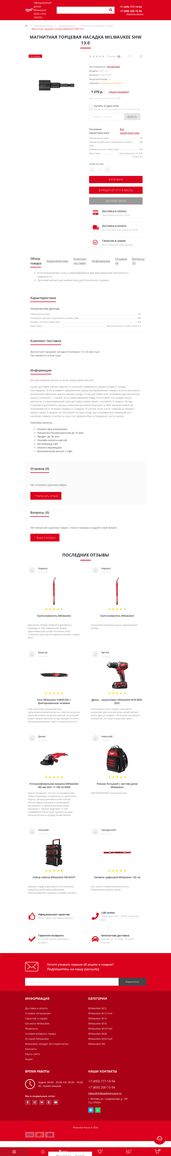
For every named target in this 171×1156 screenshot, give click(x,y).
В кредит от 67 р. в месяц (116, 189)
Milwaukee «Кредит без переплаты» (47, 1042)
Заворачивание (67, 25)
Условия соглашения (37, 1012)
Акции (29, 1058)
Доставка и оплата (114, 210)
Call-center (108, 911)
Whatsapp (98, 1109)
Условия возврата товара (40, 1032)
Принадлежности (43, 25)
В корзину (115, 179)
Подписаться (132, 980)
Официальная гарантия (54, 913)
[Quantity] (99, 169)
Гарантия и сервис (114, 239)
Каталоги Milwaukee (37, 1022)
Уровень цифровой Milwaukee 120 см (117, 876)
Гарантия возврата (51, 934)
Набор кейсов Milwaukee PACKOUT (54, 876)
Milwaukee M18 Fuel (100, 1027)
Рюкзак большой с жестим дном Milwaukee (117, 784)
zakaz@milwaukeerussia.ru (105, 1092)
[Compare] (140, 56)
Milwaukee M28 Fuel (100, 1037)
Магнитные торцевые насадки (98, 25)
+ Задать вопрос (45, 536)
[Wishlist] (129, 56)
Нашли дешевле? (119, 91)
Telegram (91, 1109)
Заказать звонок (134, 13)
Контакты (31, 1048)
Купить (132, 117)
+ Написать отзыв (46, 495)
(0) (119, 56)
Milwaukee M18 (97, 1022)
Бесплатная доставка (115, 934)
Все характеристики (129, 131)
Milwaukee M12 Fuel (100, 1012)
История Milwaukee (37, 1037)
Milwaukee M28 (97, 1032)
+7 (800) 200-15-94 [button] (101, 1086)
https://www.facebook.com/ (27, 1101)
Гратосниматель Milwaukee (54, 614)
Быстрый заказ (115, 200)
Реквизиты (31, 1027)
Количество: (96, 164)
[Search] (110, 10)
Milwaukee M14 (97, 1017)
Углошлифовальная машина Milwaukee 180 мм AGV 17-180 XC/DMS (54, 784)
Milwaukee (113, 66)
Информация (101, 260)
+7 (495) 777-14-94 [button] (101, 1080)
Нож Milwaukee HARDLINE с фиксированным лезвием (54, 700)
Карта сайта (32, 1053)
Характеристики (57, 260)
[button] (131, 7)
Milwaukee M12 (97, 1007)
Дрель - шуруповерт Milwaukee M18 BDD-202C (117, 700)
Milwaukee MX (96, 1042)
